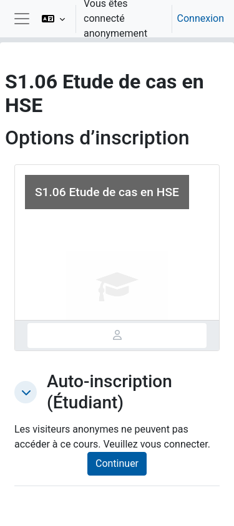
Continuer (117, 463)
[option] (129, 18)
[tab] (117, 335)
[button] (53, 18)
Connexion (200, 18)
